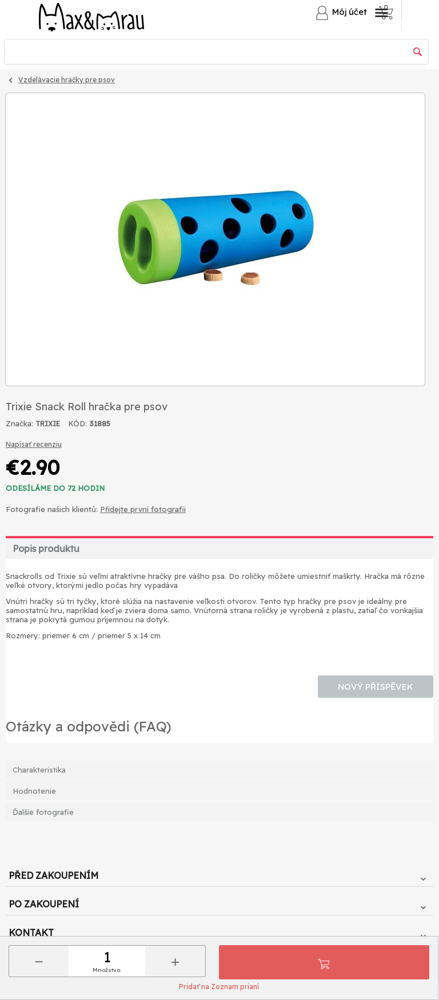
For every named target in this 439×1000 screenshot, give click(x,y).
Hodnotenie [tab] (34, 790)
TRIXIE (47, 423)
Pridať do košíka (324, 962)
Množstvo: (107, 970)
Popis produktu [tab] (46, 548)
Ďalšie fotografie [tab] (43, 812)
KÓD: (77, 423)
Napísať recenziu (34, 444)
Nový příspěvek (375, 686)
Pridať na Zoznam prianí (219, 986)
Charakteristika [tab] (39, 769)
